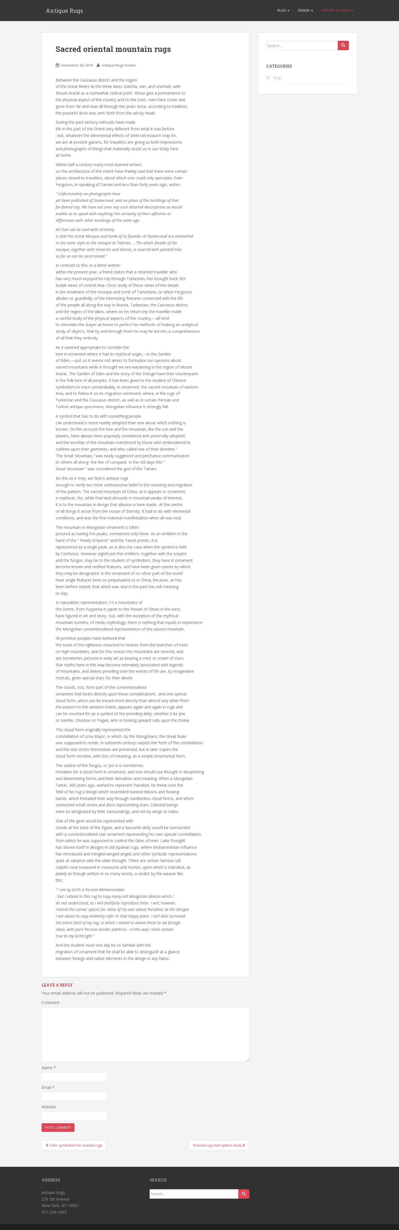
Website (49, 1106)
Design (305, 10)
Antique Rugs (64, 10)
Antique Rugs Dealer (119, 65)
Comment (51, 1002)
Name (49, 1067)
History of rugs (337, 10)
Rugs (283, 10)
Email (48, 1087)
